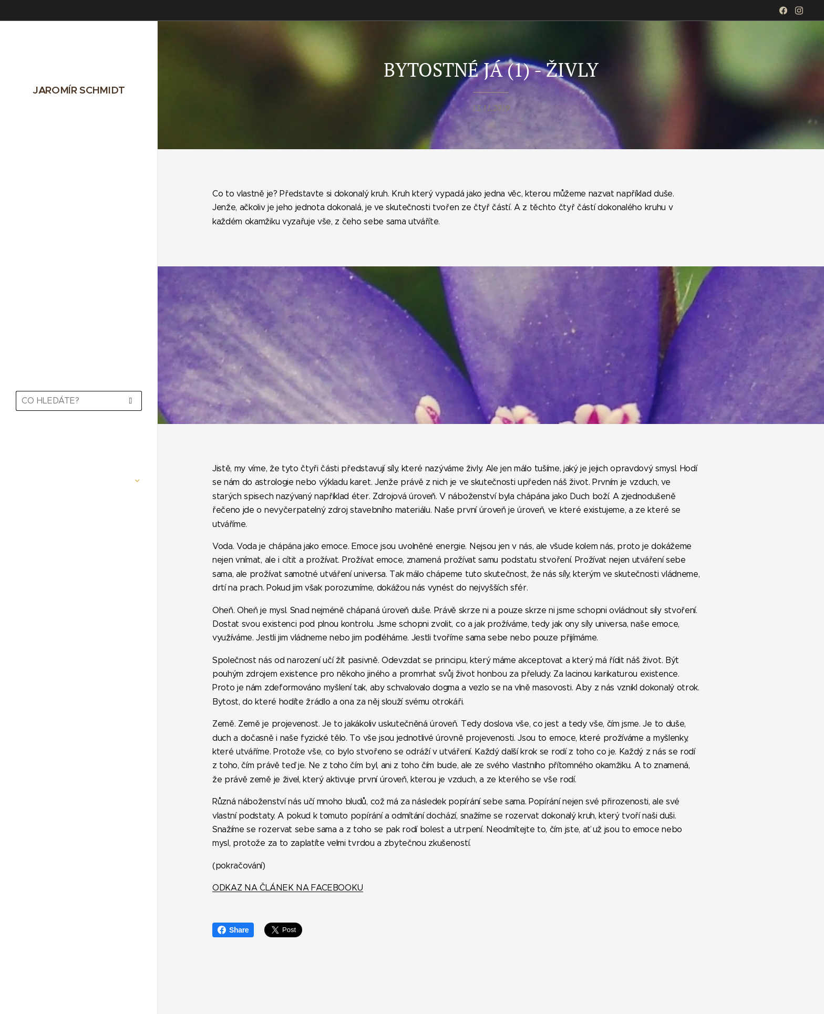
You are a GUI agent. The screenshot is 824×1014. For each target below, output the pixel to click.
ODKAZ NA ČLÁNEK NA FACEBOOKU (287, 888)
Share (233, 930)
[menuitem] (78, 449)
